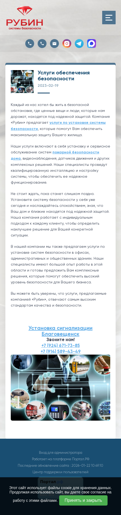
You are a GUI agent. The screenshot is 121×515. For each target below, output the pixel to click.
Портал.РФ (80, 459)
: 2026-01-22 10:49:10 (86, 465)
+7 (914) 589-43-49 (61, 351)
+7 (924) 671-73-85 (60, 345)
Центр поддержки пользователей (60, 472)
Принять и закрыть (83, 500)
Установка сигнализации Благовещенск (60, 331)
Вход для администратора (60, 453)
